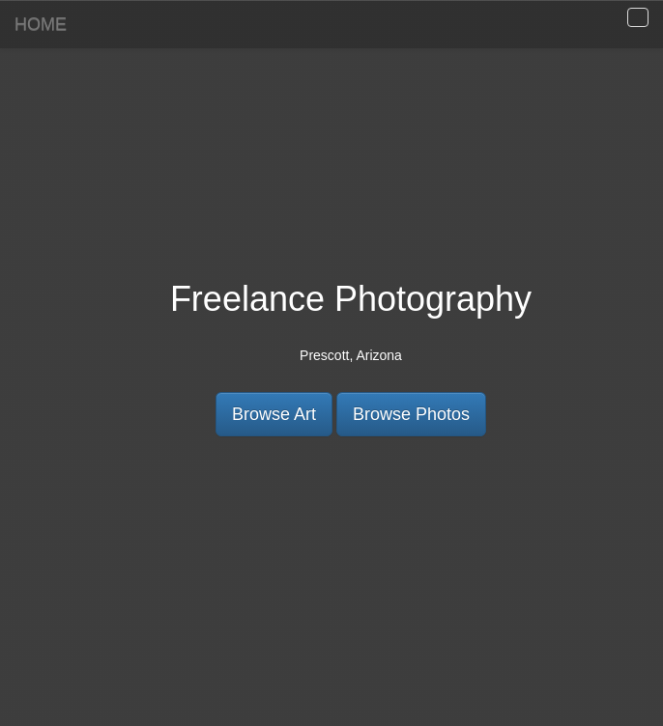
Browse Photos (411, 414)
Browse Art (274, 414)
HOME (40, 24)
